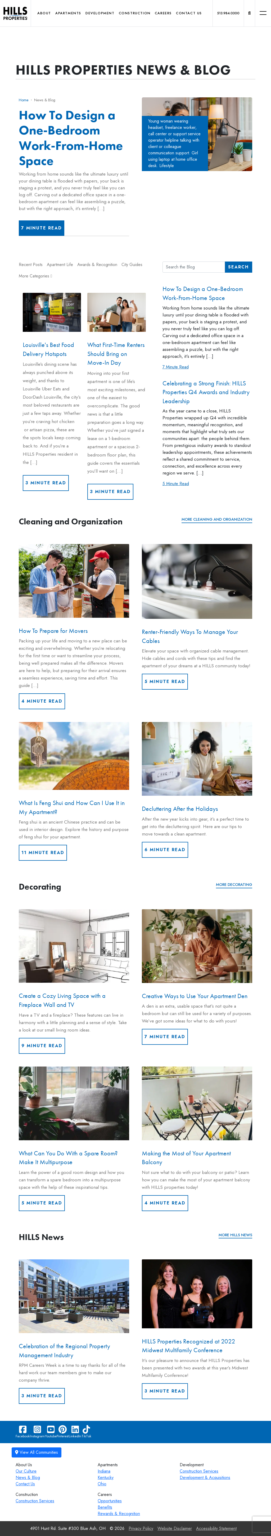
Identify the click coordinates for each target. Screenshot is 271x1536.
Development (100, 13)
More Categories (35, 276)
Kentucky (106, 1477)
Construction (135, 13)
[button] (249, 13)
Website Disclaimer (174, 1528)
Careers (163, 13)
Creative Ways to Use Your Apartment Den (194, 996)
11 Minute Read (42, 853)
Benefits (105, 1507)
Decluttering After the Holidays (180, 808)
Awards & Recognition (97, 265)
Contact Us (189, 13)
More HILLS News (235, 1235)
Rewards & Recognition (119, 1514)
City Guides (131, 265)
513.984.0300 (228, 13)
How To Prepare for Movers (53, 630)
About (44, 13)
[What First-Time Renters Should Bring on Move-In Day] (116, 312)
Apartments (68, 13)
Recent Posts (31, 265)
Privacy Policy (141, 1528)
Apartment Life (60, 265)
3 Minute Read (45, 483)
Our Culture (26, 1471)
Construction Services (199, 1471)
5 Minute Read (175, 484)
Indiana (104, 1471)
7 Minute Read (41, 228)
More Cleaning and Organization (217, 519)
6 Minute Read (165, 850)
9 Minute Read (41, 1046)
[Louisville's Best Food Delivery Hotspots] (52, 312)
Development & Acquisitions (205, 1477)
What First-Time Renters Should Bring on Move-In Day (115, 354)
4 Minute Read (41, 701)
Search (238, 267)
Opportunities (110, 1501)
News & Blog (28, 1477)
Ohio (102, 1484)
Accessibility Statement (216, 1528)
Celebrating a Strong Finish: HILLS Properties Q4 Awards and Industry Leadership (206, 392)
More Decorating (234, 884)
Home (24, 100)
